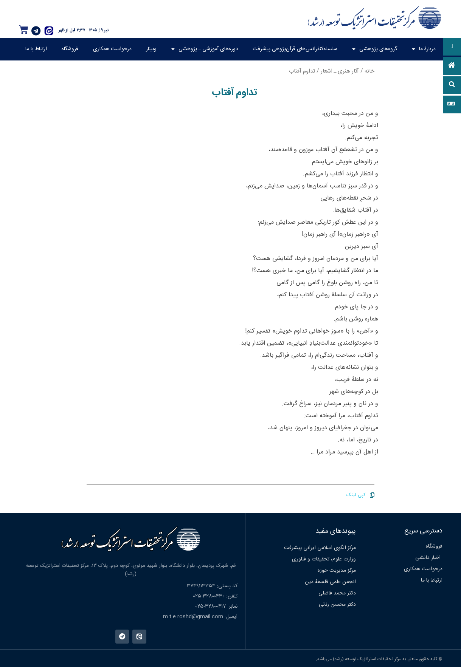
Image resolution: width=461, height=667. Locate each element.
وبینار (151, 49)
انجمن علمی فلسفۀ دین (330, 582)
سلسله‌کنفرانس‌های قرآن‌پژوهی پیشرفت (295, 49)
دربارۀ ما (424, 49)
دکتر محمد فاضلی (337, 593)
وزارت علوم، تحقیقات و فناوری (324, 559)
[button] (452, 47)
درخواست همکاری (112, 49)
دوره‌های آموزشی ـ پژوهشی (204, 49)
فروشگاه (70, 49)
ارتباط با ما (36, 49)
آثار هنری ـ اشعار (340, 71)
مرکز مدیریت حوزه (337, 570)
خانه (369, 71)
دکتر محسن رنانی (337, 604)
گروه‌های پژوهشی (374, 49)
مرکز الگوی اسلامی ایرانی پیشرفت (320, 547)
